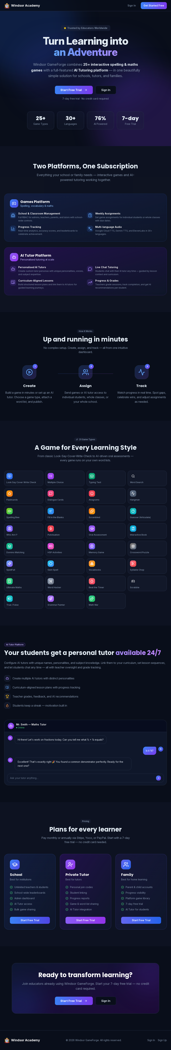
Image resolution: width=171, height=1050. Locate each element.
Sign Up (162, 1040)
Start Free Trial (73, 90)
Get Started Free (154, 5)
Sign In (132, 5)
